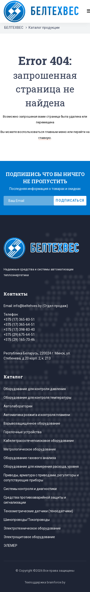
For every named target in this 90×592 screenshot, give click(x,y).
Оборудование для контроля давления (35, 389)
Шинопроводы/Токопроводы (27, 520)
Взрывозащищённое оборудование (32, 423)
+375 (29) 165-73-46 (19, 340)
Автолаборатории (18, 406)
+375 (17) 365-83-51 (19, 319)
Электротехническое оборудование (32, 528)
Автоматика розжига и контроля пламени (37, 415)
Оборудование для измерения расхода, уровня (41, 466)
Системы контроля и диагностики (30, 489)
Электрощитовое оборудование (29, 537)
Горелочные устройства (23, 432)
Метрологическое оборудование (30, 449)
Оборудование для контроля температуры (37, 397)
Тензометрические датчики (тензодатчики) (38, 511)
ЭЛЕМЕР (10, 545)
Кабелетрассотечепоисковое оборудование (39, 441)
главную (44, 138)
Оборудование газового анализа (30, 458)
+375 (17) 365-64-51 (19, 324)
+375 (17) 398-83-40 (19, 329)
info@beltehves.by (27, 306)
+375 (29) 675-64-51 (19, 334)
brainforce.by (56, 582)
